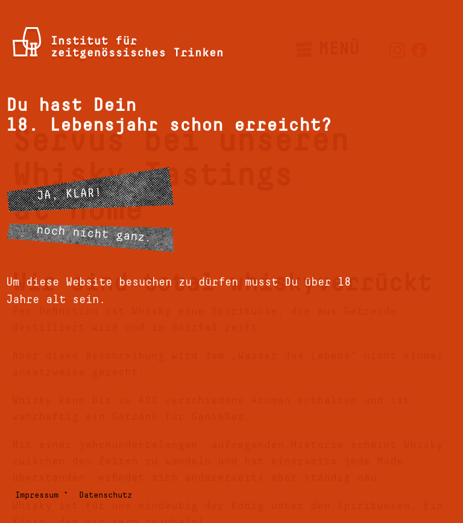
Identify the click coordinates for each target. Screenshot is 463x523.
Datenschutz (105, 495)
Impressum (36, 495)
